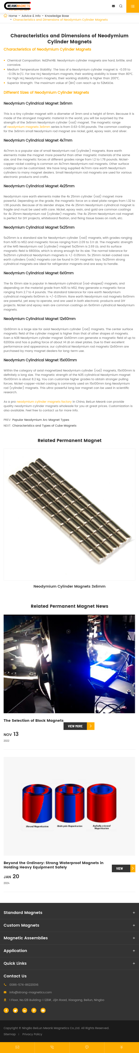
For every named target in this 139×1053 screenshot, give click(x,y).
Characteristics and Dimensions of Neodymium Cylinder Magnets (60, 19)
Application (15, 950)
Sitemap (10, 1034)
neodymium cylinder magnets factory (44, 401)
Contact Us (15, 976)
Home (13, 16)
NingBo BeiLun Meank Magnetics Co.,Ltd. (51, 1028)
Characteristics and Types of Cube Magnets (44, 425)
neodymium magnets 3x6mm (28, 127)
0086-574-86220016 (23, 984)
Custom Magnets (21, 925)
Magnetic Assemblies (26, 938)
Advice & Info (31, 16)
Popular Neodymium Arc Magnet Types (40, 420)
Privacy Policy (32, 1034)
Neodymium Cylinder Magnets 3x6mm (69, 587)
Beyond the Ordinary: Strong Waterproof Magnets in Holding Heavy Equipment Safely (54, 865)
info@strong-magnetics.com (30, 992)
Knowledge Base (57, 16)
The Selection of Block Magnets (34, 721)
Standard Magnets (23, 912)
